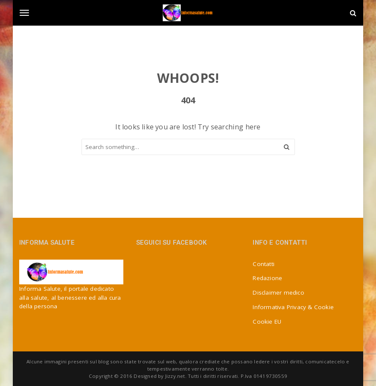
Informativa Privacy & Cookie (293, 307)
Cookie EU (267, 321)
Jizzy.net (175, 376)
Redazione (267, 278)
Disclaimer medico (278, 292)
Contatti (263, 264)
